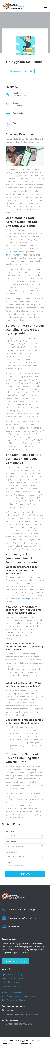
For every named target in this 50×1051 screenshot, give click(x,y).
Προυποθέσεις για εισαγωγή (14, 974)
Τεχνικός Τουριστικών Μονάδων (15, 992)
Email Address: (11, 842)
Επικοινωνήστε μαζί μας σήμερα (21, 918)
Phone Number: (11, 852)
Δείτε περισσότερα (15, 961)
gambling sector (28, 599)
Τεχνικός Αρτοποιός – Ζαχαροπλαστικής (19, 996)
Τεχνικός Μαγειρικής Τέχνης (13, 1000)
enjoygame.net (12, 255)
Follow (29, 71)
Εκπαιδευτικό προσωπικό (12, 978)
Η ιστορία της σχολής (11, 982)
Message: (9, 862)
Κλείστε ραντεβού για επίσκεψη (21, 910)
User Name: (9, 831)
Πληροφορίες (13, 926)
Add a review (14, 71)
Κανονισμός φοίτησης (11, 986)
